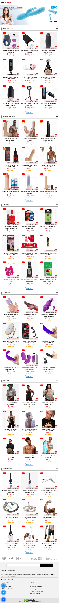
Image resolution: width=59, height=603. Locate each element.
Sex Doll (6, 381)
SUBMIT (46, 565)
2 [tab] (30, 23)
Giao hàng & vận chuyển (36, 586)
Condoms (6, 293)
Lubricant (6, 205)
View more (29, 112)
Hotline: (8, 579)
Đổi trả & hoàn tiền (35, 593)
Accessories (7, 469)
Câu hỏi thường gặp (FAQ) (37, 591)
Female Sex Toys (9, 116)
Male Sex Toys (8, 29)
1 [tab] (28, 23)
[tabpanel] (29, 15)
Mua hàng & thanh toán (36, 589)
